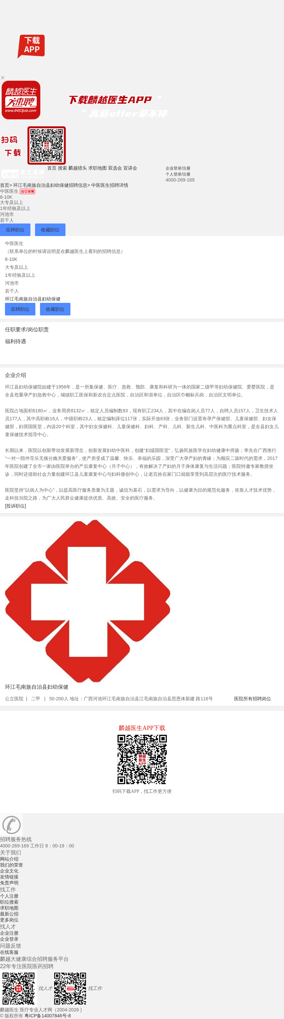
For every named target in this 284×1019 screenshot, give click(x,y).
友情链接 (9, 876)
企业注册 (9, 933)
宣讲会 (130, 168)
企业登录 (9, 939)
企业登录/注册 (178, 168)
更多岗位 (9, 919)
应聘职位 (15, 229)
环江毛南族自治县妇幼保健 (33, 299)
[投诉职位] (15, 506)
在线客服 (9, 952)
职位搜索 (9, 902)
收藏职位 (50, 229)
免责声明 (9, 882)
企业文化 (9, 871)
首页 (52, 168)
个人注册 (9, 896)
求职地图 (97, 168)
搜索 (62, 168)
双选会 (115, 168)
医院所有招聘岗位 (252, 698)
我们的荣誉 (11, 865)
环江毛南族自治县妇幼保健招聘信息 (51, 185)
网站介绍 (9, 859)
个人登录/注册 (178, 174)
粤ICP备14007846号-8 (47, 1015)
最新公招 (9, 914)
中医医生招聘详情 (109, 185)
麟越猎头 (77, 168)
